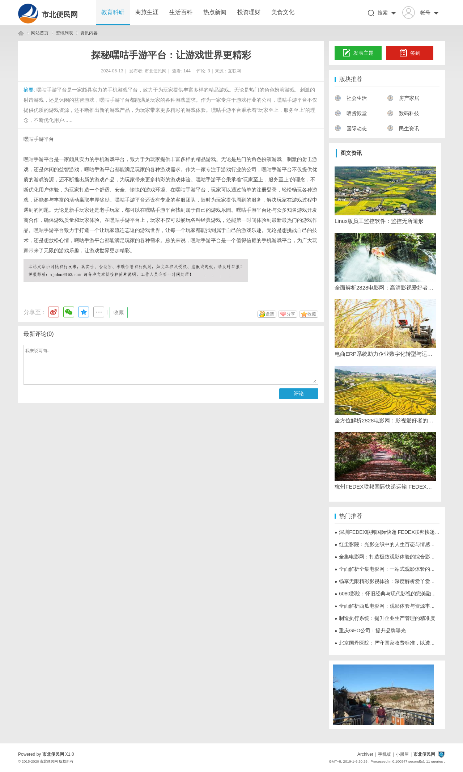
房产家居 (403, 98)
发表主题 (358, 53)
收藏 (119, 312)
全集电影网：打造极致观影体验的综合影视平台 (390, 557)
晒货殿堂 (351, 113)
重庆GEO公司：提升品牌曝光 (370, 630)
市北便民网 (60, 14)
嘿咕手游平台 (39, 139)
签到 (409, 53)
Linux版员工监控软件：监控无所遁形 (379, 221)
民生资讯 (403, 128)
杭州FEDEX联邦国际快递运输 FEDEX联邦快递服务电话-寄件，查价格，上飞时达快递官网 (385, 487)
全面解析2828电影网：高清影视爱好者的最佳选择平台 (385, 287)
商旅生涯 (146, 12)
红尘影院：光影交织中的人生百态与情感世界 (387, 544)
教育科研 (112, 12)
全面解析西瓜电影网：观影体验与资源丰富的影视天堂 (397, 606)
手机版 (384, 754)
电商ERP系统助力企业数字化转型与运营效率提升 (385, 354)
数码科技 (403, 113)
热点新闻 (214, 12)
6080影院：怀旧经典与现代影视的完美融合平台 (390, 593)
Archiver (365, 754)
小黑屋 (402, 754)
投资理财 (248, 12)
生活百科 (180, 12)
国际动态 (351, 128)
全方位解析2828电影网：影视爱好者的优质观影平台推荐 (385, 420)
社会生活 (351, 98)
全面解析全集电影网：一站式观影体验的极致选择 (392, 569)
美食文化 (282, 12)
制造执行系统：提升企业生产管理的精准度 (385, 618)
